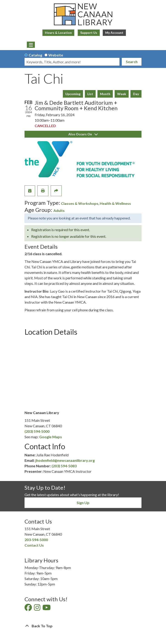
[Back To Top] (83, 626)
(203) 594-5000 (37, 431)
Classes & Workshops (79, 203)
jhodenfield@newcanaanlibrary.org (65, 460)
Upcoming (72, 94)
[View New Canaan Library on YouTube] (46, 609)
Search (132, 61)
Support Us (88, 33)
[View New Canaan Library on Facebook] (29, 609)
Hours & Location (58, 33)
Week (121, 94)
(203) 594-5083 (64, 466)
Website (55, 55)
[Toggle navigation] (31, 45)
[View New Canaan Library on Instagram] (37, 609)
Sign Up (83, 502)
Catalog (35, 55)
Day (136, 94)
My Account (114, 33)
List (90, 94)
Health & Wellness (115, 203)
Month (105, 94)
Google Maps (50, 437)
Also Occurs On (83, 134)
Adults (59, 210)
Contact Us (34, 545)
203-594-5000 (36, 539)
